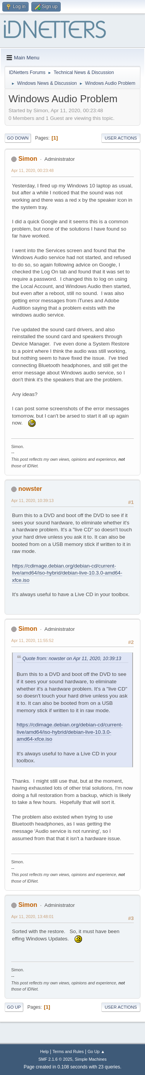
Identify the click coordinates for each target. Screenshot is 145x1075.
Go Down (18, 138)
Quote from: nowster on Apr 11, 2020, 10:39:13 (71, 658)
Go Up (14, 1007)
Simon (27, 158)
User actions (121, 138)
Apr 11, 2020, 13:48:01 (32, 916)
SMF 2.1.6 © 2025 (55, 1059)
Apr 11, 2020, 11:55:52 (32, 640)
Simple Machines (91, 1059)
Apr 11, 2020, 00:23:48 (32, 170)
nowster (30, 488)
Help (44, 1051)
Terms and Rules (68, 1051)
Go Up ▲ (96, 1051)
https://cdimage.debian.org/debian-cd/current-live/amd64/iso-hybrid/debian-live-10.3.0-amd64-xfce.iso (67, 573)
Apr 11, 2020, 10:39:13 (32, 500)
